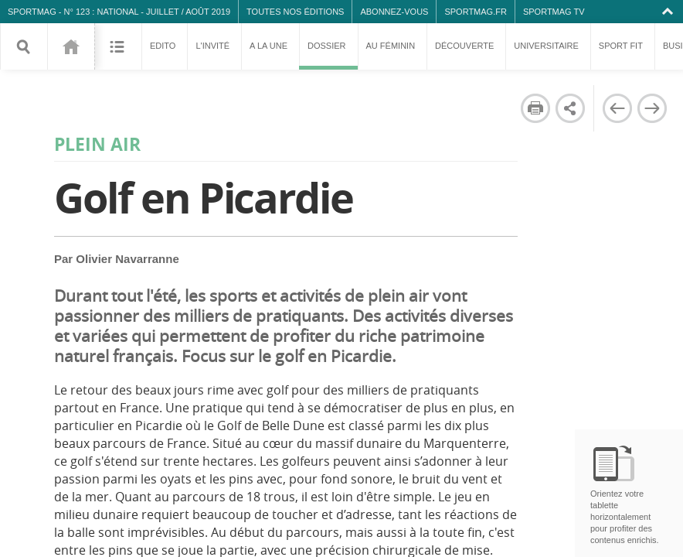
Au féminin (391, 45)
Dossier (328, 55)
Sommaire (117, 46)
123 (70, 46)
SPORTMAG (32, 11)
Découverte (464, 45)
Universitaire (546, 45)
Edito (162, 45)
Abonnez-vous (394, 11)
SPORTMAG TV (554, 11)
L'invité (212, 45)
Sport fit (621, 45)
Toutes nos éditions (295, 11)
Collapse (669, 11)
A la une (268, 45)
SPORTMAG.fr (475, 11)
